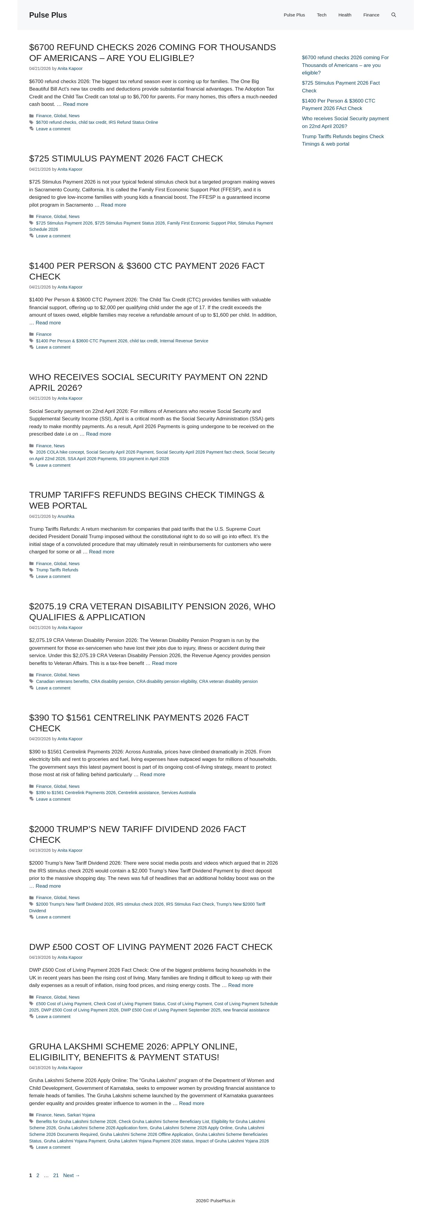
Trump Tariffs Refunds (57, 569)
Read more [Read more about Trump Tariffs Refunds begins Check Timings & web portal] (101, 552)
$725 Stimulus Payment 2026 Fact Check (126, 158)
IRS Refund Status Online (133, 122)
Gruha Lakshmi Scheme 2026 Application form (103, 1127)
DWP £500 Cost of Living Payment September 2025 (171, 1010)
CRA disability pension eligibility (166, 681)
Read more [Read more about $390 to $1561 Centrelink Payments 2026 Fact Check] (152, 774)
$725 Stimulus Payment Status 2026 (130, 223)
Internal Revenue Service (184, 340)
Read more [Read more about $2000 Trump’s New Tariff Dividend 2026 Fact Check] (48, 886)
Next (71, 1175)
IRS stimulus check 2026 (140, 904)
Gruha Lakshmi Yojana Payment (74, 1141)
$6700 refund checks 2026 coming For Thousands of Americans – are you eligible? (345, 65)
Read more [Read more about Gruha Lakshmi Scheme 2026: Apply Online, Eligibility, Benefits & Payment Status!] (191, 1103)
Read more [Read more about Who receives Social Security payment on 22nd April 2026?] (98, 434)
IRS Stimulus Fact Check (190, 904)
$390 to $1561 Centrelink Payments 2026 (76, 792)
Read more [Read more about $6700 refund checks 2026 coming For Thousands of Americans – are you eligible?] (75, 104)
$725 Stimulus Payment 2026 (64, 223)
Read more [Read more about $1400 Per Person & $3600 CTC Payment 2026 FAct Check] (48, 323)
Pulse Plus (48, 15)
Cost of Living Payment (190, 1003)
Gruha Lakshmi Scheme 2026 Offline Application (146, 1134)
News (74, 115)
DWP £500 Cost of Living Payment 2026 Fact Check (151, 947)
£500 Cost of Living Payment (64, 1003)
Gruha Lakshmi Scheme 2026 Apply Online (191, 1127)
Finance (371, 14)
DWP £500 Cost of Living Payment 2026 (80, 1010)
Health (345, 14)
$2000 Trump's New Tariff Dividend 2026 (75, 904)
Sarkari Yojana (81, 1115)
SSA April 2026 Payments (92, 458)
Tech (322, 14)
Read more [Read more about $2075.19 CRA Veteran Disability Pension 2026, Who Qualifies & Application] (164, 663)
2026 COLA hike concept (60, 452)
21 (56, 1175)
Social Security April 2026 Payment (120, 452)
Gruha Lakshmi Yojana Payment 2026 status (150, 1141)
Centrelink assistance (138, 792)
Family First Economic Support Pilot (201, 223)
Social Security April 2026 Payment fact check (200, 452)
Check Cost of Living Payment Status (129, 1003)
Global (60, 115)
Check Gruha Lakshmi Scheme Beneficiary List (164, 1121)
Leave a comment (53, 128)
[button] (394, 15)
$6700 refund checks (56, 122)
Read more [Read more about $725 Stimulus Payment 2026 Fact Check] (113, 205)
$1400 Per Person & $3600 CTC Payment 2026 (82, 340)
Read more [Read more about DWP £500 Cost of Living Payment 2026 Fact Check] (240, 985)
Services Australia (179, 792)
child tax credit (92, 122)
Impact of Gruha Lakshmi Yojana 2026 (232, 1141)
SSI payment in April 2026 (144, 458)
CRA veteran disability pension (228, 681)
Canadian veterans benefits (62, 681)
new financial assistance (246, 1010)
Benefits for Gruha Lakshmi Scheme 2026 (76, 1121)
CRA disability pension (112, 681)
